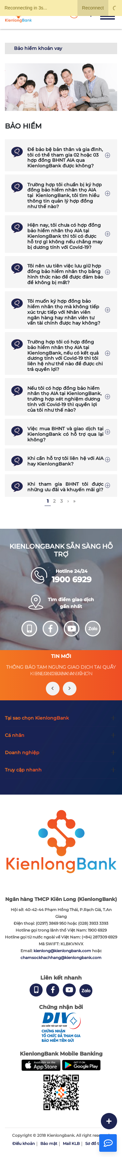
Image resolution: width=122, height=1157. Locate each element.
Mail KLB (71, 1143)
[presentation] (53, 688)
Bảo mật (48, 1143)
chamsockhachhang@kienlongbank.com (61, 957)
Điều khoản (23, 1143)
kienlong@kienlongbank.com (63, 950)
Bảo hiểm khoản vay (38, 48)
